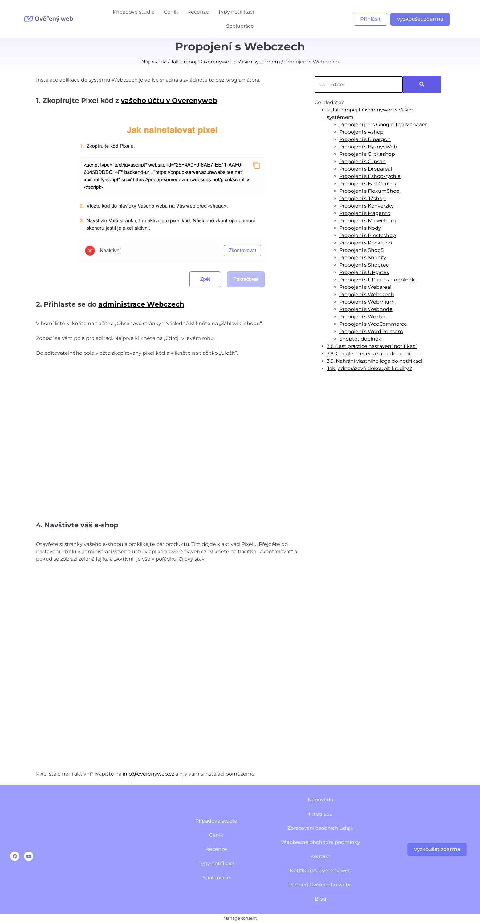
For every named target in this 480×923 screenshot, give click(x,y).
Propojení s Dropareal (365, 169)
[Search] (359, 84)
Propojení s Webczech (366, 294)
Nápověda (154, 62)
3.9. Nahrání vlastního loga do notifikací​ (374, 361)
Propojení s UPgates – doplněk (377, 280)
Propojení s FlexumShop (369, 191)
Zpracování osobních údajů (320, 828)
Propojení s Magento (364, 213)
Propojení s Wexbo (362, 317)
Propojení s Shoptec (364, 265)
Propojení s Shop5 (361, 250)
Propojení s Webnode (366, 309)
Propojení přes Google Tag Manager (383, 124)
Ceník (171, 12)
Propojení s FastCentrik (368, 184)
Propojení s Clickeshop (367, 154)
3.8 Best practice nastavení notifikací (372, 346)
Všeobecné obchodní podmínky (320, 842)
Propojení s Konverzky (366, 206)
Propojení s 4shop (361, 132)
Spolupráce (240, 26)
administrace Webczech (141, 304)
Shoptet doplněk (360, 339)
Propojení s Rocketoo (365, 243)
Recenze (198, 12)
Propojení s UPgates (364, 272)
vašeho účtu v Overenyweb (169, 100)
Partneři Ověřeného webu (320, 885)
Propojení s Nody (360, 228)
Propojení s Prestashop (367, 235)
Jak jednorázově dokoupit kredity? (369, 368)
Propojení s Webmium (367, 302)
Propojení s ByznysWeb (368, 147)
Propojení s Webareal (365, 287)
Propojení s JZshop (362, 198)
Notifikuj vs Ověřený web (321, 870)
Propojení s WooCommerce (373, 324)
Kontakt (321, 856)
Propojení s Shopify (362, 257)
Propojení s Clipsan (362, 161)
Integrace (320, 814)
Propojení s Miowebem (367, 221)
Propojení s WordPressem (371, 331)
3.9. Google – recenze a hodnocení (368, 354)
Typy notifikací (236, 12)
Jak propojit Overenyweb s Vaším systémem (225, 62)
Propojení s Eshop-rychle (370, 176)
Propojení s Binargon (365, 139)
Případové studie (134, 12)
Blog (320, 899)
